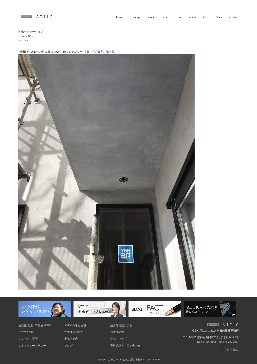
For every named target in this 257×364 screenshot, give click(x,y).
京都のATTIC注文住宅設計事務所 (125, 359)
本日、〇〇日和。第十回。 (100, 51)
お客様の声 (117, 332)
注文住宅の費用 (74, 332)
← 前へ (22, 36)
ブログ (68, 345)
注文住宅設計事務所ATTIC (34, 325)
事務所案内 (71, 338)
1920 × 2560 (61, 51)
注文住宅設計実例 (121, 325)
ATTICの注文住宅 (75, 325)
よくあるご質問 (28, 338)
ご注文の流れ (26, 332)
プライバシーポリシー (32, 345)
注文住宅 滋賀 (230, 349)
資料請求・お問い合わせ (125, 345)
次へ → (32, 36)
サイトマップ (118, 338)
